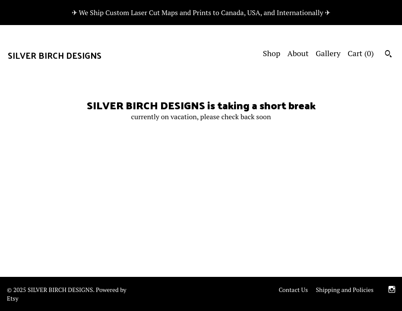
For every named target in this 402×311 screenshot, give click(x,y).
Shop (271, 53)
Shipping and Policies (345, 290)
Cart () (361, 53)
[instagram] (392, 290)
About (298, 53)
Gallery (328, 53)
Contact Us (293, 290)
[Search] (388, 55)
